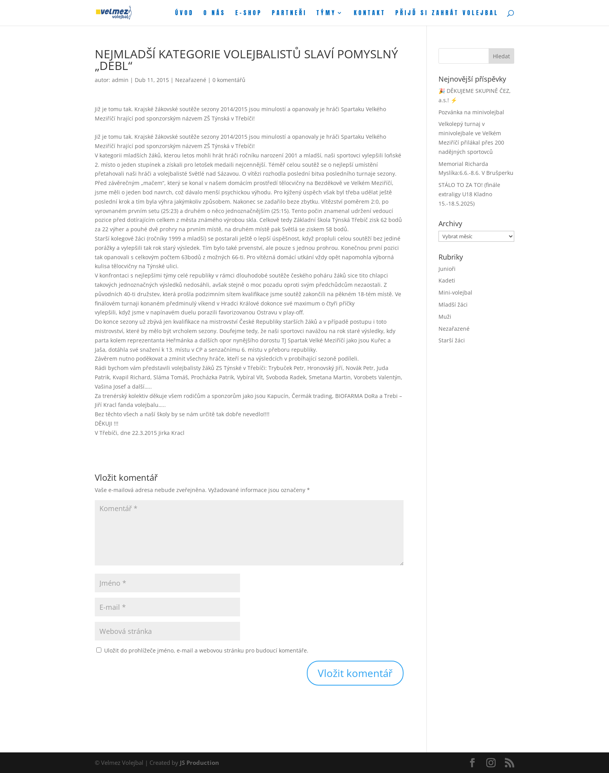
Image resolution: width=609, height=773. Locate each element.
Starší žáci (451, 340)
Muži (444, 316)
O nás (215, 13)
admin (120, 80)
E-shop (248, 13)
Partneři (289, 13)
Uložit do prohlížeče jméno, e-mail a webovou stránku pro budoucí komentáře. (206, 650)
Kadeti (446, 280)
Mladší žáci (453, 304)
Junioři (447, 268)
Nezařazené (190, 80)
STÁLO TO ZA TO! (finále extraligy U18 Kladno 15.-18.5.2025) (469, 194)
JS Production (199, 762)
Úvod (184, 13)
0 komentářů (228, 80)
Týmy (326, 13)
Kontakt (370, 13)
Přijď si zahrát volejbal (447, 13)
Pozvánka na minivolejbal (471, 112)
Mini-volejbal (455, 292)
